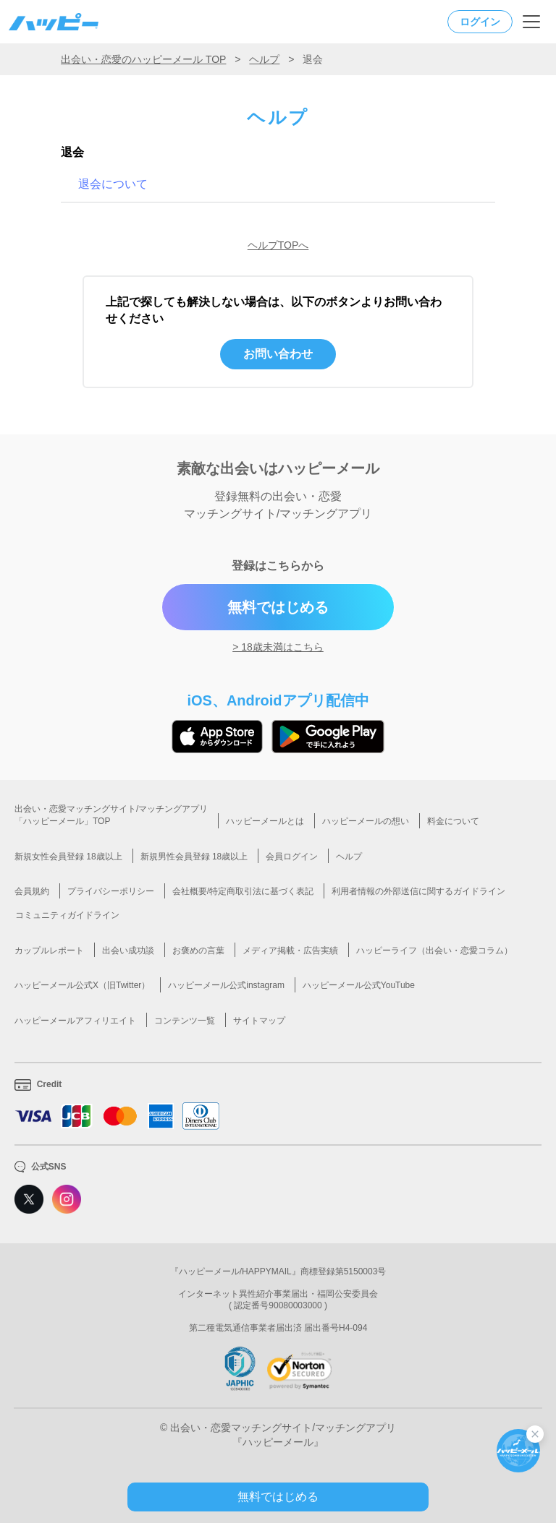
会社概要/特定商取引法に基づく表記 (242, 891)
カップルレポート (49, 950)
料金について (453, 821)
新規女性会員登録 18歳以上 (68, 856)
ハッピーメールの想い (365, 821)
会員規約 (31, 891)
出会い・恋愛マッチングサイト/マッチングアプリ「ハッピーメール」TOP (111, 815)
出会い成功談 (128, 950)
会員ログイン (292, 856)
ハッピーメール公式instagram (226, 985)
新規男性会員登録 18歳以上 (194, 856)
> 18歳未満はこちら (278, 647)
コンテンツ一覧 (184, 1021)
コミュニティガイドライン (67, 915)
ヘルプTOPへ (278, 245)
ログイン (480, 21)
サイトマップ (259, 1021)
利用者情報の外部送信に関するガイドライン (418, 891)
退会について (113, 184)
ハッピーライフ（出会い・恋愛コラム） (434, 950)
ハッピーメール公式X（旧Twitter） (82, 985)
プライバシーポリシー (110, 891)
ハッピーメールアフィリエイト (75, 1021)
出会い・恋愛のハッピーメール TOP (143, 59)
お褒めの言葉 (198, 950)
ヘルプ (264, 59)
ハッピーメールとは (265, 821)
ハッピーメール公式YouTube (359, 985)
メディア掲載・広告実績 (290, 950)
